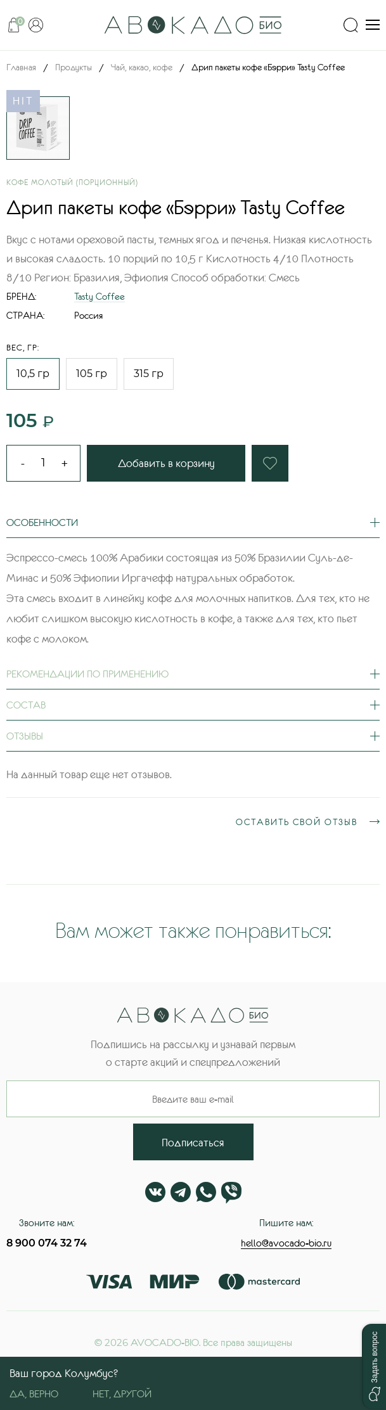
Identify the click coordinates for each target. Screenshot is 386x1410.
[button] (374, 1366)
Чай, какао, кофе (141, 67)
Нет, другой (122, 1393)
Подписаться (193, 1142)
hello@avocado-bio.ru (286, 1242)
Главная (21, 67)
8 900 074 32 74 (46, 1243)
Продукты (73, 67)
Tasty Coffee (99, 296)
